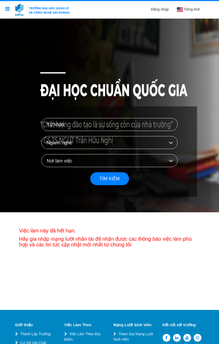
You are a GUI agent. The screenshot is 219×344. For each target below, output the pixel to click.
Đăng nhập (160, 9)
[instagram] (197, 338)
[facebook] (166, 338)
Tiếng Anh (188, 9)
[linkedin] (177, 338)
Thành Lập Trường (35, 334)
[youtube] (187, 338)
